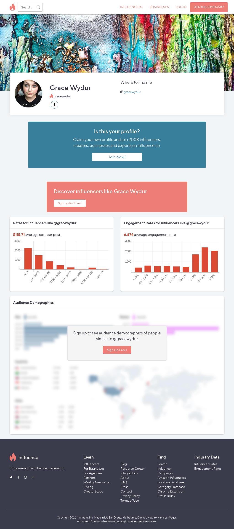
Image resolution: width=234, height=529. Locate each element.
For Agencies (92, 473)
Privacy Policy (130, 496)
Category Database (171, 487)
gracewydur (132, 92)
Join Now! (116, 157)
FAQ (123, 482)
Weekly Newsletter (97, 482)
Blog (123, 464)
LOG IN (181, 7)
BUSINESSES (159, 7)
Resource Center (132, 468)
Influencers (91, 464)
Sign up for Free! (70, 203)
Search (162, 464)
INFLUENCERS (131, 7)
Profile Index (166, 496)
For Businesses (93, 468)
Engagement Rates (207, 468)
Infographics (129, 473)
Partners (89, 477)
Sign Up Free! (117, 350)
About (124, 477)
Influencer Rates (205, 464)
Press (124, 487)
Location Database (170, 482)
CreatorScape (93, 491)
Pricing (88, 487)
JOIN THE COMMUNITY (209, 7)
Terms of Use (129, 500)
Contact (126, 491)
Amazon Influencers (171, 477)
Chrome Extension (170, 491)
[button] (54, 105)
